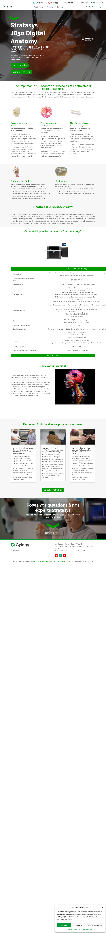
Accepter (64, 925)
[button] (102, 907)
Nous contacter (20, 65)
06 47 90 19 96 (83, 2)
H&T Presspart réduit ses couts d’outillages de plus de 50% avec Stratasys (52, 450)
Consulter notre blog (53, 490)
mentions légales (72, 929)
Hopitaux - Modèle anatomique (23, 461)
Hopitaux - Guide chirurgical (21, 458)
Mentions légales (39, 561)
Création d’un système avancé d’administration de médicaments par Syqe (81, 450)
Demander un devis (21, 72)
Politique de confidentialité (85, 929)
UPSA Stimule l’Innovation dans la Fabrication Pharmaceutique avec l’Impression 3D (23, 450)
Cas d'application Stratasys (21, 456)
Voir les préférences (95, 925)
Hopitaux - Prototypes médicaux (23, 463)
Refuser (79, 925)
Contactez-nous (52, 533)
